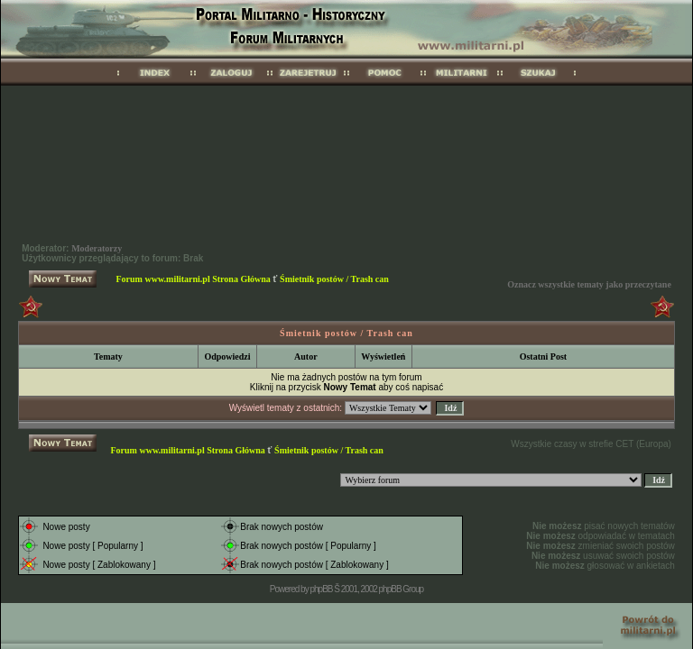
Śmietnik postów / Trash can (334, 279)
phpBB (321, 589)
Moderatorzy (96, 248)
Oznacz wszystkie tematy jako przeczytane (589, 284)
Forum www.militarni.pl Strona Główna (193, 279)
